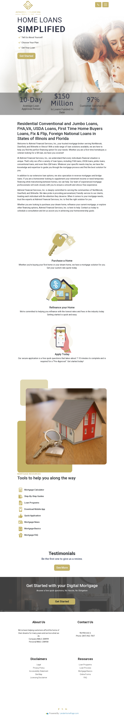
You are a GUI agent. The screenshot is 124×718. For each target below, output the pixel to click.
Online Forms (85, 674)
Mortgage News (28, 522)
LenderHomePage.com (69, 713)
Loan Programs (28, 503)
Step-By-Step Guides (30, 496)
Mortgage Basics (29, 529)
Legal (39, 665)
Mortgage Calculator (30, 490)
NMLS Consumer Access (39, 648)
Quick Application (29, 516)
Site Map (38, 674)
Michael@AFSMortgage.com (85, 639)
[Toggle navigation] (105, 4)
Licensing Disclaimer (38, 678)
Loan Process (85, 668)
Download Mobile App (31, 509)
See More (62, 567)
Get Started (26, 55)
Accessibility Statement (38, 671)
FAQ (85, 678)
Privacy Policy (39, 668)
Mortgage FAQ (27, 535)
